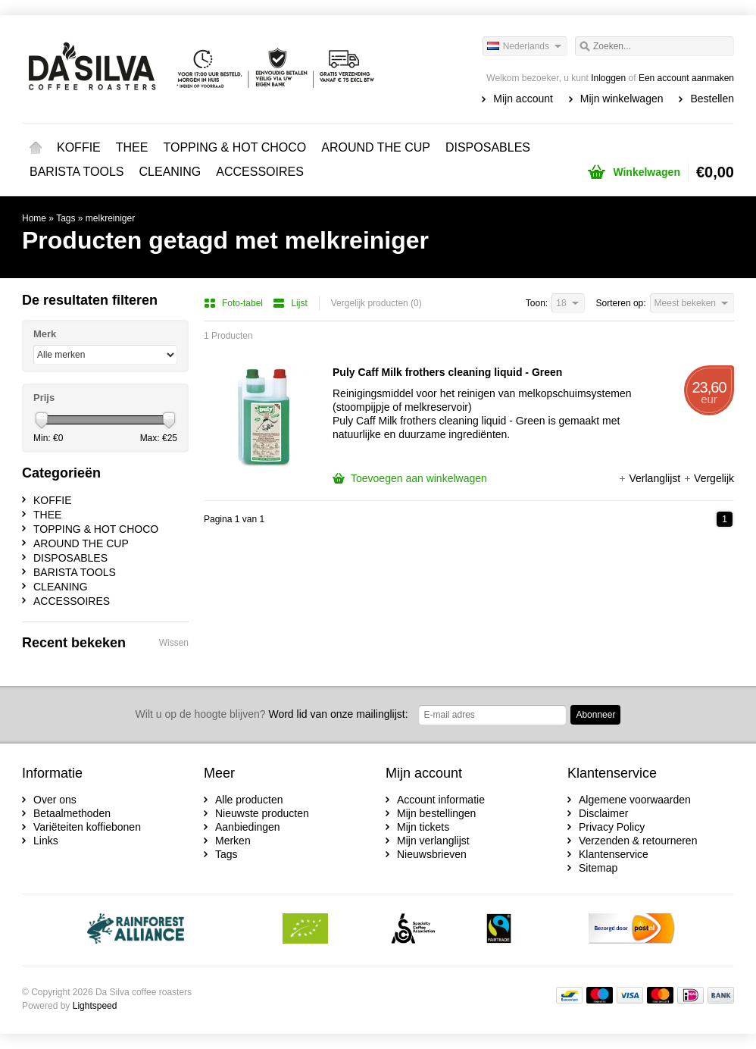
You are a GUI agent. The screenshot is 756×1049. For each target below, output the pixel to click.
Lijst (290, 303)
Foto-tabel (234, 303)
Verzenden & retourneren (638, 841)
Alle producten (249, 800)
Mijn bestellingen (436, 813)
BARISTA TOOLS (77, 171)
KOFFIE (79, 147)
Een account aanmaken (686, 78)
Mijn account (523, 98)
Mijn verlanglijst (433, 841)
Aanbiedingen (247, 827)
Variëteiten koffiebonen (87, 827)
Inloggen (608, 78)
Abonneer (595, 714)
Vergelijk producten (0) (376, 303)
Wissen (174, 642)
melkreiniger (110, 218)
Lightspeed (95, 1005)
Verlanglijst (650, 478)
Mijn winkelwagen (622, 98)
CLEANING (170, 171)
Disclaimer (603, 813)
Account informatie (441, 800)
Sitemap (598, 868)
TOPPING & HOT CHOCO (234, 147)
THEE (132, 147)
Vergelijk (708, 478)
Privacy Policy (612, 827)
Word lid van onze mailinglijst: (272, 714)
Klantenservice (613, 854)
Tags (65, 218)
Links (45, 841)
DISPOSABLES (487, 147)
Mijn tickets (423, 827)
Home (35, 148)
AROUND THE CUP (375, 147)
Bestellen (712, 98)
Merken (233, 841)
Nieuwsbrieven (432, 854)
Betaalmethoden (72, 813)
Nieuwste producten (262, 813)
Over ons (55, 800)
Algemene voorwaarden (635, 800)
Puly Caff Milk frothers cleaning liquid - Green (447, 372)
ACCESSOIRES (260, 171)
